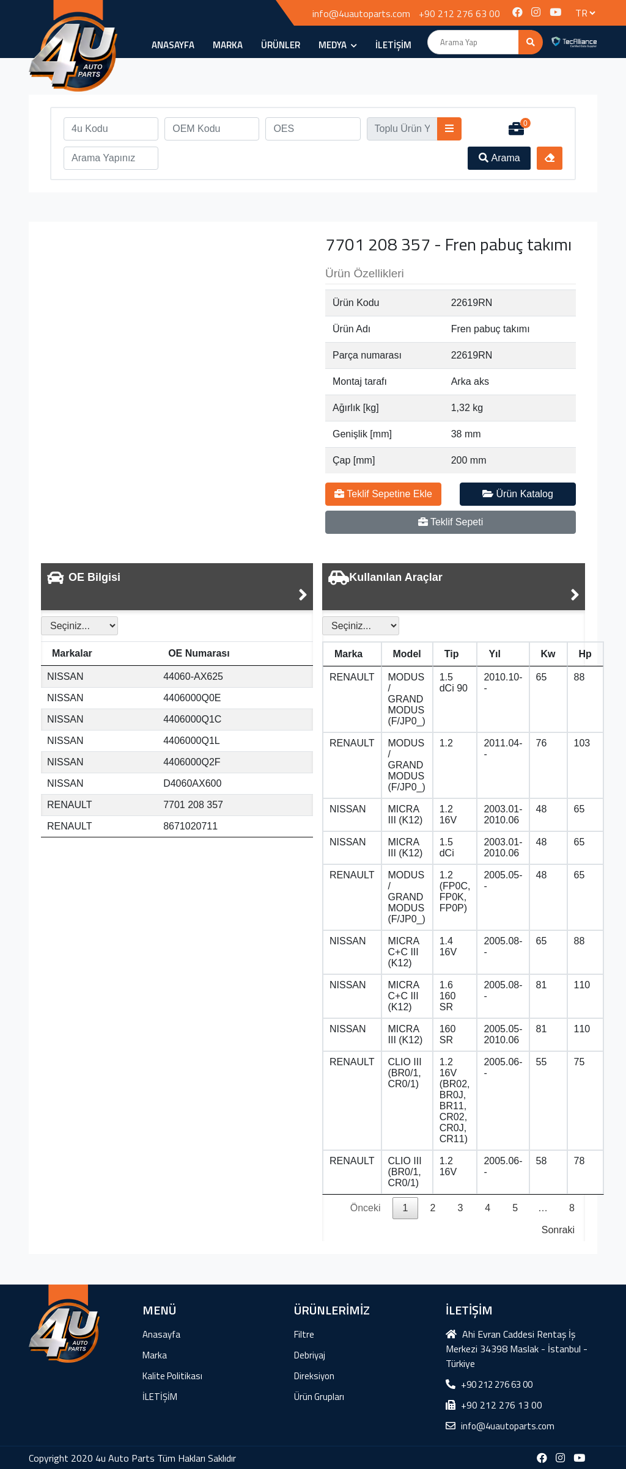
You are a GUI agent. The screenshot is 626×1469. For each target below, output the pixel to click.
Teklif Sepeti (450, 522)
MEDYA (338, 45)
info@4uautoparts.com (361, 13)
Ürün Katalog (517, 494)
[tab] (177, 586)
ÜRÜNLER (280, 45)
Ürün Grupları (319, 1397)
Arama (499, 158)
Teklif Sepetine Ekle (383, 494)
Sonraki (558, 1230)
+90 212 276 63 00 (459, 13)
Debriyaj (309, 1355)
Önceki (365, 1208)
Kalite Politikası (172, 1376)
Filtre (304, 1334)
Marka (228, 45)
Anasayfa (173, 45)
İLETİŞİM (393, 45)
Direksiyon (314, 1376)
